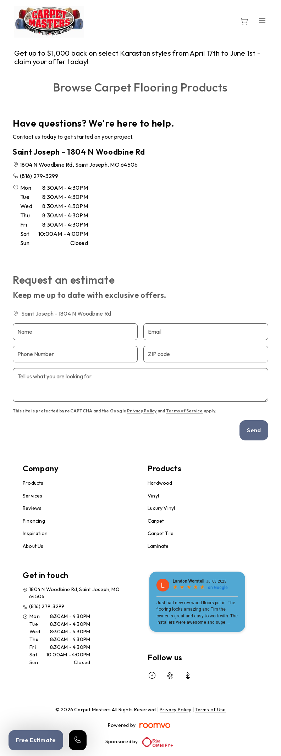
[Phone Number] (75, 354)
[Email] (205, 331)
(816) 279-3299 (39, 175)
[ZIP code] (205, 354)
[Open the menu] (262, 20)
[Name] (75, 331)
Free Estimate (36, 740)
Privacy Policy (141, 410)
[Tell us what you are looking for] (140, 385)
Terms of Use (210, 709)
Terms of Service (184, 410)
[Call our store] (78, 740)
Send (254, 430)
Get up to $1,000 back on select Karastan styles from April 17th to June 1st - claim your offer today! (137, 57)
